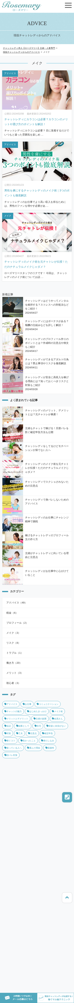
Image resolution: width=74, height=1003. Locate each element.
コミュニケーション (47, 704)
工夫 (19, 733)
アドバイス (10, 704)
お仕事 (27, 704)
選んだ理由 (33, 748)
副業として (22, 726)
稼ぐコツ (9, 740)
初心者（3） (13, 683)
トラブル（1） (14, 653)
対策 (7, 733)
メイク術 (57, 711)
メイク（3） (13, 633)
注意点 (32, 733)
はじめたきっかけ (37, 711)
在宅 (38, 726)
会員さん (57, 718)
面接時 (49, 748)
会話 (7, 726)
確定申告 (47, 733)
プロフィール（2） (17, 623)
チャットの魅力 (13, 711)
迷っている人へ (13, 748)
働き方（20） (14, 663)
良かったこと (28, 740)
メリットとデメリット (16, 718)
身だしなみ (47, 740)
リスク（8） (13, 643)
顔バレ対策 (10, 755)
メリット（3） (14, 673)
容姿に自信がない (56, 726)
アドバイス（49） (16, 602)
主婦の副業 (40, 718)
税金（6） (12, 613)
